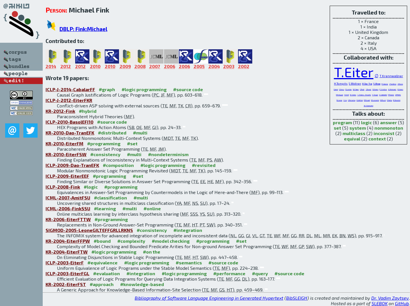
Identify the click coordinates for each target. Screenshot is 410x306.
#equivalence (102, 262)
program (342, 122)
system (357, 127)
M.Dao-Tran (367, 84)
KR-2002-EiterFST (66, 284)
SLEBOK (380, 303)
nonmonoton (388, 127)
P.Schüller (383, 89)
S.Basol (368, 89)
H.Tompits (341, 83)
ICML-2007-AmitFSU (68, 197)
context (377, 138)
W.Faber (356, 89)
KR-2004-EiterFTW (67, 251)
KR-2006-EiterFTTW (68, 219)
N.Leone (339, 100)
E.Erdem (400, 89)
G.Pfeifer (398, 95)
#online (152, 208)
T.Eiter (354, 72)
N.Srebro (353, 95)
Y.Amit (346, 95)
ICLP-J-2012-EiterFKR (69, 100)
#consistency (105, 154)
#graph (107, 89)
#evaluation (106, 273)
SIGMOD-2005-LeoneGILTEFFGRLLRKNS (89, 230)
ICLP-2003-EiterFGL (67, 273)
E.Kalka (389, 100)
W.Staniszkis (368, 106)
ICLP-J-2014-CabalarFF (70, 89)
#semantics (189, 262)
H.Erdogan (339, 95)
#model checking (171, 241)
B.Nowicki (396, 100)
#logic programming (144, 89)
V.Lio (345, 100)
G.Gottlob (359, 100)
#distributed (112, 132)
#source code (188, 89)
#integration (187, 230)
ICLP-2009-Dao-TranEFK (72, 165)
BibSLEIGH (296, 298)
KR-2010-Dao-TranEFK (70, 132)
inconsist (384, 133)
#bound (102, 241)
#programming (103, 143)
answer (388, 122)
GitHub (402, 303)
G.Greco (341, 89)
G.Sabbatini (383, 95)
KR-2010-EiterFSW (66, 154)
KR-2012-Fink (60, 111)
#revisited (204, 165)
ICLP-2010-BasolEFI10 (69, 122)
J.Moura (400, 84)
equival (352, 138)
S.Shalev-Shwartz (364, 95)
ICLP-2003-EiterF (65, 262)
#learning (105, 208)
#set (132, 143)
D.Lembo (348, 89)
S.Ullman (376, 84)
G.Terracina (351, 100)
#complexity (131, 241)
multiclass (354, 133)
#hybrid (88, 111)
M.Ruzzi (383, 100)
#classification (110, 197)
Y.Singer (375, 95)
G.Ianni (336, 89)
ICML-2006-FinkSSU (68, 208)
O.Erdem (375, 89)
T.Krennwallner (391, 76)
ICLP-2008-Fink (63, 186)
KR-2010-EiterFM (64, 143)
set (337, 127)
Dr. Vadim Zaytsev (390, 298)
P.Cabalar (385, 84)
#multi (140, 132)
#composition (118, 165)
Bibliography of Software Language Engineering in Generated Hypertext (209, 298)
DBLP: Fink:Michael (83, 29)
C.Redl (362, 89)
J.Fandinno (392, 84)
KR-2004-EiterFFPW (68, 241)
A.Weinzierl (392, 89)
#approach (102, 284)
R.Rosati (367, 100)
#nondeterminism (168, 154)
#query (260, 273)
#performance (229, 273)
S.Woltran (355, 83)
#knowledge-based (142, 284)
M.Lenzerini (375, 100)
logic (366, 122)
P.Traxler (391, 95)
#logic (91, 186)
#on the (151, 251)
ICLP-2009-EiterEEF (67, 176)
